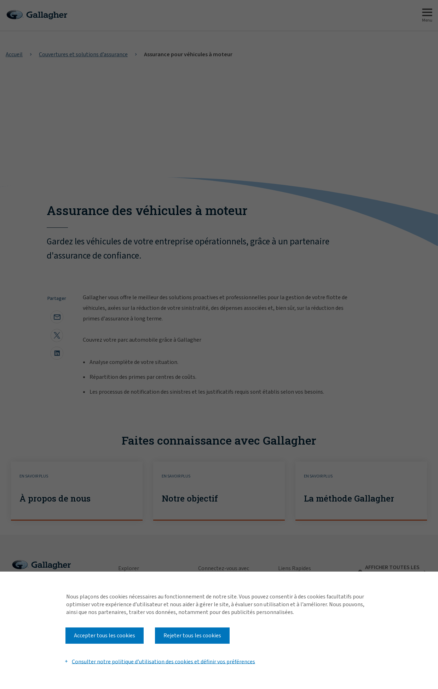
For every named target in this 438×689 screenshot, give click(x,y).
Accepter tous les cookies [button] (104, 635)
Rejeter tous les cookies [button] (192, 635)
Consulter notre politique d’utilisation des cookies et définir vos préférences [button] (163, 661)
